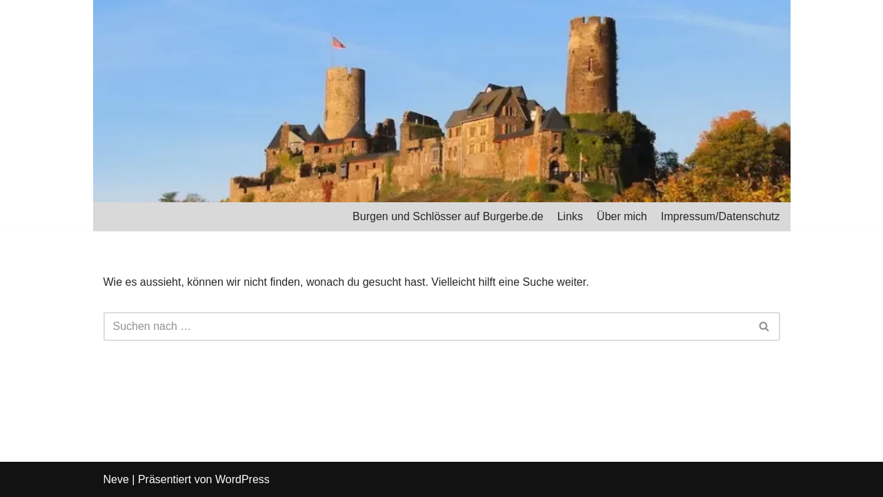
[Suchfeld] (426, 326)
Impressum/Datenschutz (720, 216)
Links (570, 216)
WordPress (242, 479)
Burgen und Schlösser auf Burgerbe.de (448, 216)
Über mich (622, 216)
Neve (116, 479)
